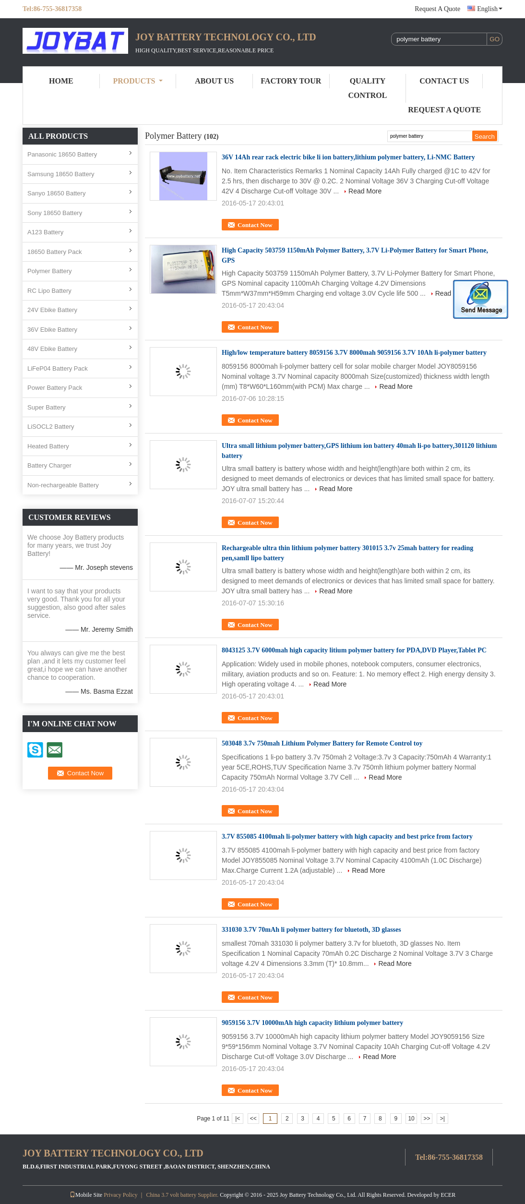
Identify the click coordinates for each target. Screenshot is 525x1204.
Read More (365, 191)
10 (411, 1118)
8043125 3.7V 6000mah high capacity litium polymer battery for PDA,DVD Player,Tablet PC (354, 650)
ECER (448, 1195)
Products (138, 81)
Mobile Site (86, 1195)
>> (426, 1118)
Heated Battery (48, 446)
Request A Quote (437, 8)
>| (442, 1118)
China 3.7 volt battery (171, 1195)
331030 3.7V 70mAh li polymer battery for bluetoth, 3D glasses (311, 929)
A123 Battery (45, 232)
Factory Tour (291, 81)
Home (61, 81)
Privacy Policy (120, 1195)
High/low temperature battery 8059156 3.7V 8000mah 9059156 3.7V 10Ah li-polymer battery (354, 352)
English (489, 8)
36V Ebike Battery (52, 329)
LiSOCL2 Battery (50, 426)
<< (253, 1118)
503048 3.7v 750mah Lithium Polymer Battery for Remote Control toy (322, 743)
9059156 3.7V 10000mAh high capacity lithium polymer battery (312, 1022)
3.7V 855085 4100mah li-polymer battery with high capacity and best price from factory (347, 836)
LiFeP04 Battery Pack (57, 368)
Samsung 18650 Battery (60, 174)
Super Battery (46, 407)
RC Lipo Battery (49, 290)
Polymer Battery (49, 271)
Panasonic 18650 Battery (62, 154)
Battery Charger (49, 465)
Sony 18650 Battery (54, 213)
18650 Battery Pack (54, 251)
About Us (214, 81)
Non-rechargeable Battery (63, 485)
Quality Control (367, 88)
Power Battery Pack (54, 387)
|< (237, 1118)
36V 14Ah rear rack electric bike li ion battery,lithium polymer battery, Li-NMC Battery (348, 157)
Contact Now (255, 225)
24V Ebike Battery (52, 309)
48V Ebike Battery (52, 348)
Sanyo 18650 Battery (56, 193)
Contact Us (444, 81)
